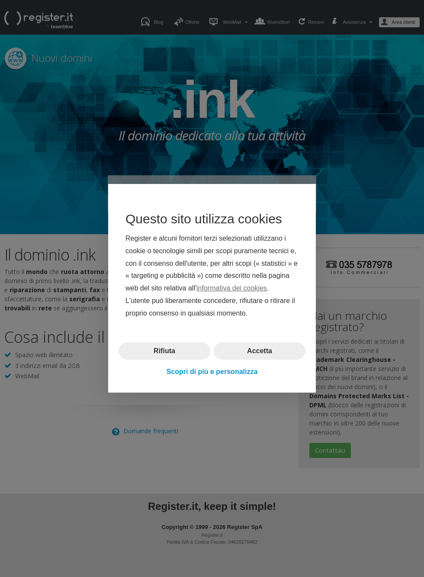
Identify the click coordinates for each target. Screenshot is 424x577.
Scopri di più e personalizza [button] (212, 371)
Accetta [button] (259, 351)
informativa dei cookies (231, 288)
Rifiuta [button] (164, 351)
